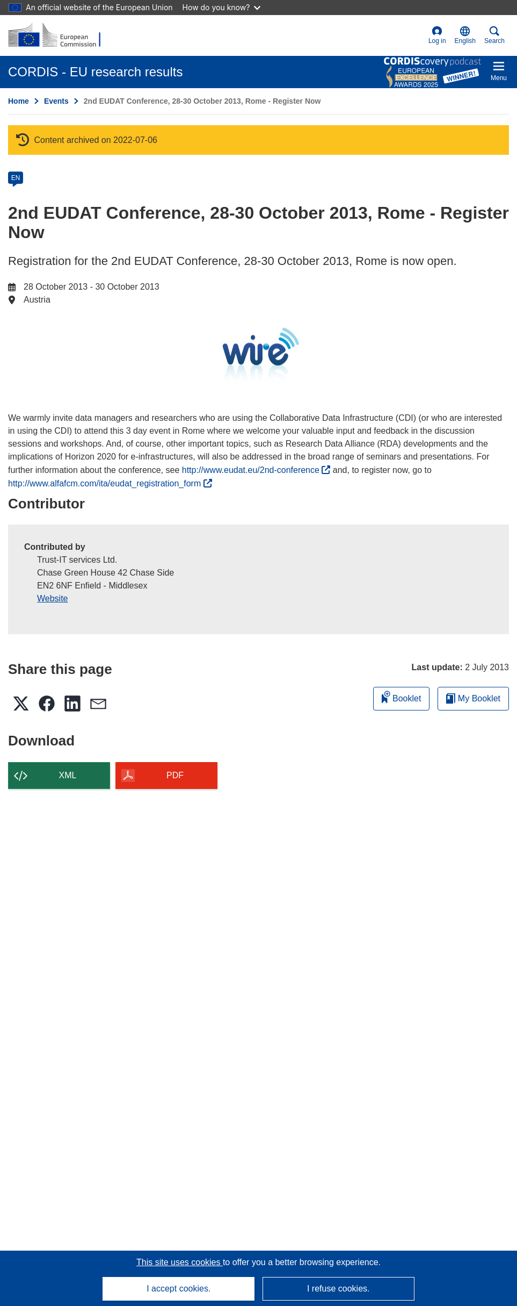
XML (68, 775)
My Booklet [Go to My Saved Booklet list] (473, 698)
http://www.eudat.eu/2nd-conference (256, 470)
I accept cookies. (178, 1288)
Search (494, 35)
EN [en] (15, 178)
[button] (465, 35)
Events (56, 101)
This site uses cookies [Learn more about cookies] (179, 1262)
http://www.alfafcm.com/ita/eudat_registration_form (110, 483)
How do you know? (222, 7)
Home (18, 101)
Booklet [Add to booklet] (401, 697)
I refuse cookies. (338, 1288)
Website (52, 598)
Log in (437, 35)
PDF (175, 775)
